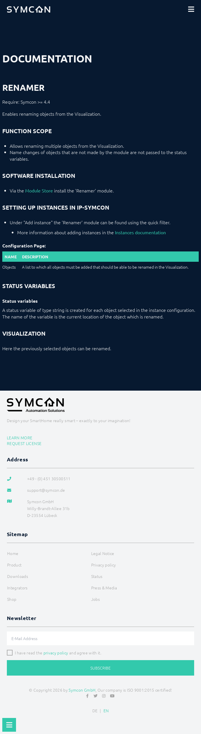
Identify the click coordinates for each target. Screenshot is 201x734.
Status (97, 576)
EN (106, 710)
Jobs (95, 599)
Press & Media (104, 588)
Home (12, 553)
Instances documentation (140, 232)
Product (14, 565)
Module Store (39, 190)
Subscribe (100, 668)
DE (95, 710)
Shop (11, 599)
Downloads (17, 576)
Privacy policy (103, 565)
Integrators (17, 588)
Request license (24, 443)
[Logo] (28, 9)
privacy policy (55, 653)
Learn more (20, 437)
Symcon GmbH (82, 690)
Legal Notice (102, 553)
